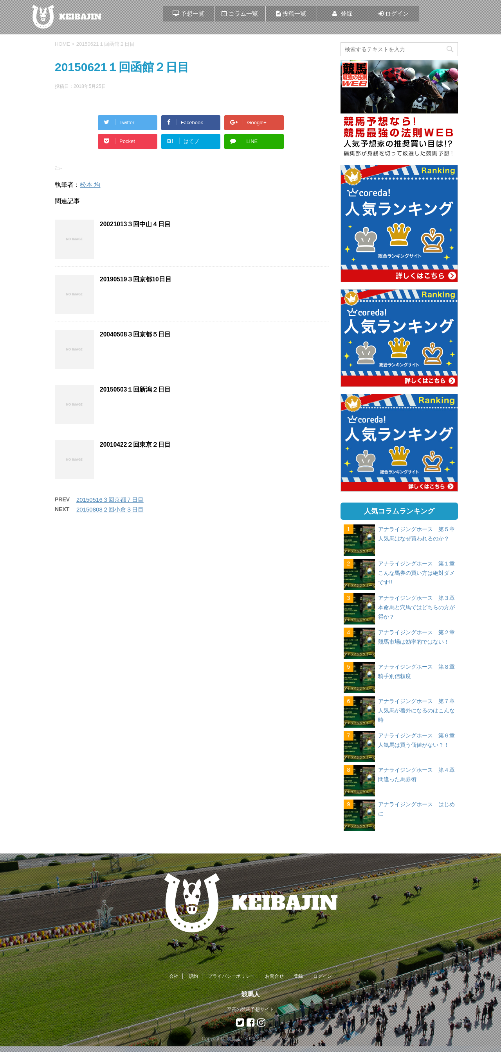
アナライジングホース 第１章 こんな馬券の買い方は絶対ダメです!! (419, 572)
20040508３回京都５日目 (135, 334)
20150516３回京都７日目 (110, 499)
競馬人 (250, 994)
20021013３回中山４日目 (135, 224)
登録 (298, 976)
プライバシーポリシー (231, 976)
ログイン (322, 976)
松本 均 (90, 184)
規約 (193, 976)
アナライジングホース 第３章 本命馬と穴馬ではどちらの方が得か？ (419, 607)
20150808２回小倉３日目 (110, 509)
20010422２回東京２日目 (135, 444)
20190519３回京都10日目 (135, 279)
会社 (173, 976)
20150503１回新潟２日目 (135, 389)
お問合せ (274, 976)
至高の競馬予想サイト (250, 1009)
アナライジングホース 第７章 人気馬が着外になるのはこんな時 (419, 710)
